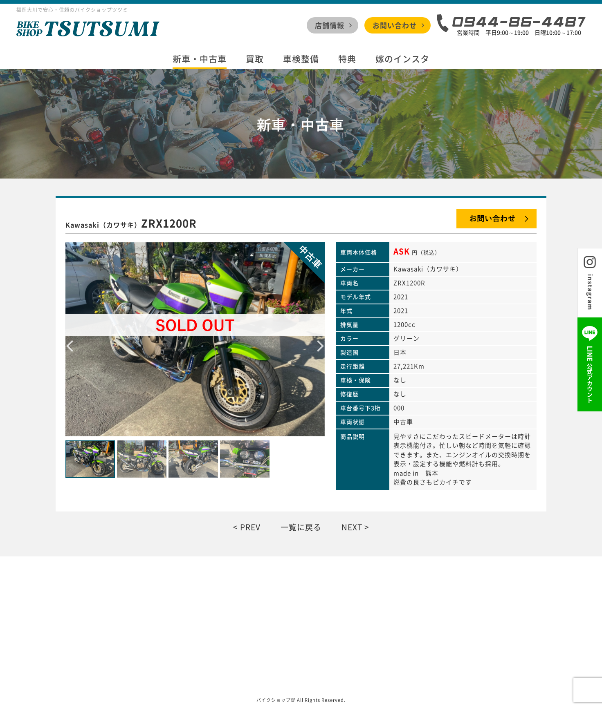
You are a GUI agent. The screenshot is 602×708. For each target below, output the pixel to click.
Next (321, 339)
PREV (250, 527)
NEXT (351, 527)
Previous (69, 339)
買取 (255, 59)
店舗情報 (329, 25)
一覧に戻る (301, 527)
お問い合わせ (395, 25)
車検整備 (301, 59)
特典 (347, 59)
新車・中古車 (200, 59)
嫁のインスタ (402, 59)
